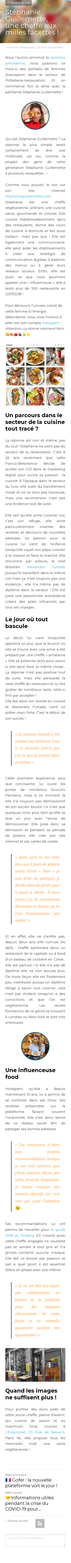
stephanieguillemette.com (27, 197)
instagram (50, 323)
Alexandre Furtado (46, 568)
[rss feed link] (39, 1517)
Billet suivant (13, 1487)
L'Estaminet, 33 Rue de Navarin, (35, 1426)
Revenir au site (18, 3)
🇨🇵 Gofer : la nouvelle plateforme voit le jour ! (31, 1477)
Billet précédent (16, 1469)
